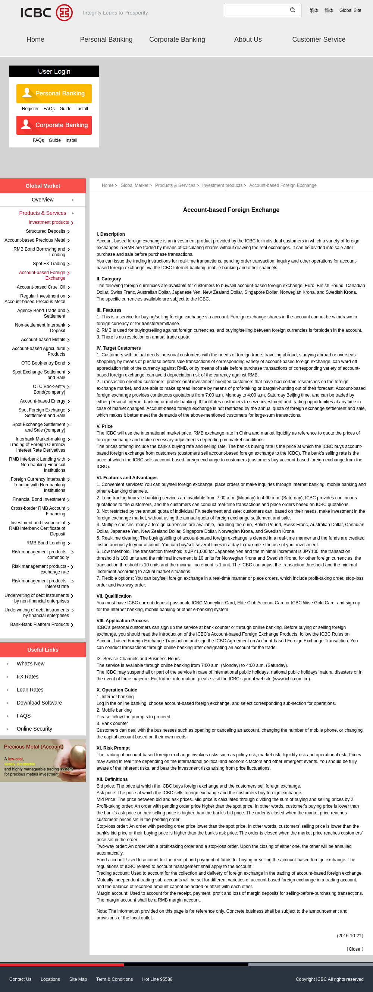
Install (82, 108)
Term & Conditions (114, 979)
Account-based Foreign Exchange (283, 185)
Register (30, 108)
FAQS (24, 716)
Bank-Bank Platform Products (39, 624)
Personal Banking (106, 39)
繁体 (314, 10)
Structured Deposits (45, 231)
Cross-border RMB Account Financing (38, 511)
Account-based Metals (43, 339)
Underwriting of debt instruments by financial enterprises (36, 612)
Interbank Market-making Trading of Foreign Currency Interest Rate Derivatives (37, 444)
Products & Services (177, 185)
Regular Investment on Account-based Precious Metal (34, 298)
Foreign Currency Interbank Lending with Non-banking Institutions (38, 485)
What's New (30, 664)
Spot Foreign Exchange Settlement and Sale (42, 412)
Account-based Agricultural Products (38, 351)
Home (35, 39)
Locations (50, 979)
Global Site (350, 10)
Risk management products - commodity (40, 554)
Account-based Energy (42, 401)
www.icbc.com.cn (291, 678)
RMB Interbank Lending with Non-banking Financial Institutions (37, 465)
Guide (66, 108)
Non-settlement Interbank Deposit (40, 327)
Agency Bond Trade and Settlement (41, 313)
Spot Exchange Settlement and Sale (38, 374)
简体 (329, 10)
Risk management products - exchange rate (40, 569)
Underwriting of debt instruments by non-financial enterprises (36, 598)
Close (354, 949)
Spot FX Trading (49, 263)
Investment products (224, 185)
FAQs (49, 108)
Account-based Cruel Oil (41, 287)
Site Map (78, 979)
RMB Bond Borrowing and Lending (39, 252)
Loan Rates (30, 690)
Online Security (34, 729)
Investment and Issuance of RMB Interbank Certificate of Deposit (37, 528)
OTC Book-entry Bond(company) (49, 389)
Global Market (136, 185)
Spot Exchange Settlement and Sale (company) (38, 427)
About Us (248, 39)
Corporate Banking (177, 39)
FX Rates (27, 677)
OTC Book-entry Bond (43, 363)
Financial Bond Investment (39, 499)
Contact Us (20, 979)
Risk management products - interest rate (40, 583)
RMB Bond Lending (45, 543)
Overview (42, 200)
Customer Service (318, 39)
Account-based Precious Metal (34, 240)
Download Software (39, 703)
